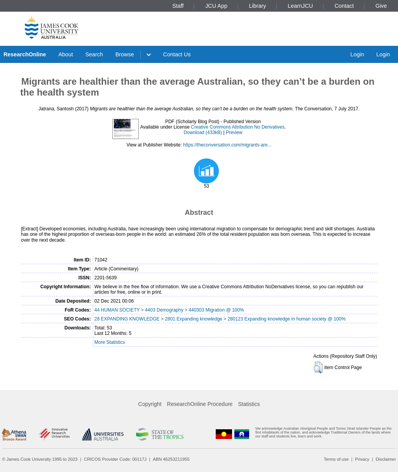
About (65, 54)
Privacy (362, 459)
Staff (177, 6)
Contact (344, 6)
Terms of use (336, 459)
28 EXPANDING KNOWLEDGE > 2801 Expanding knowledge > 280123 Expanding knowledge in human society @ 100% (220, 319)
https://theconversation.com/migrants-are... (227, 145)
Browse (124, 54)
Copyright (150, 404)
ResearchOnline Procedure (200, 404)
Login (357, 54)
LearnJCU (300, 6)
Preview (234, 132)
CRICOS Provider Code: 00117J (115, 459)
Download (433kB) (202, 132)
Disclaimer (386, 459)
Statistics (249, 404)
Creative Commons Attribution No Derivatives (238, 127)
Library (257, 6)
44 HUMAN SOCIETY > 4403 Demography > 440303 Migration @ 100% (169, 310)
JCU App (216, 6)
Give (381, 6)
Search (94, 54)
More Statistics (109, 342)
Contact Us (177, 54)
